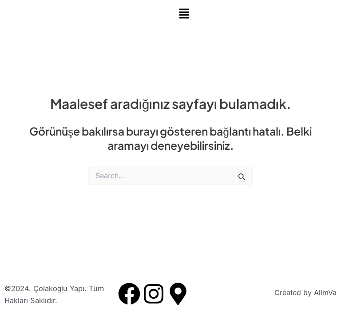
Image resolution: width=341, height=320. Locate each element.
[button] (256, 14)
